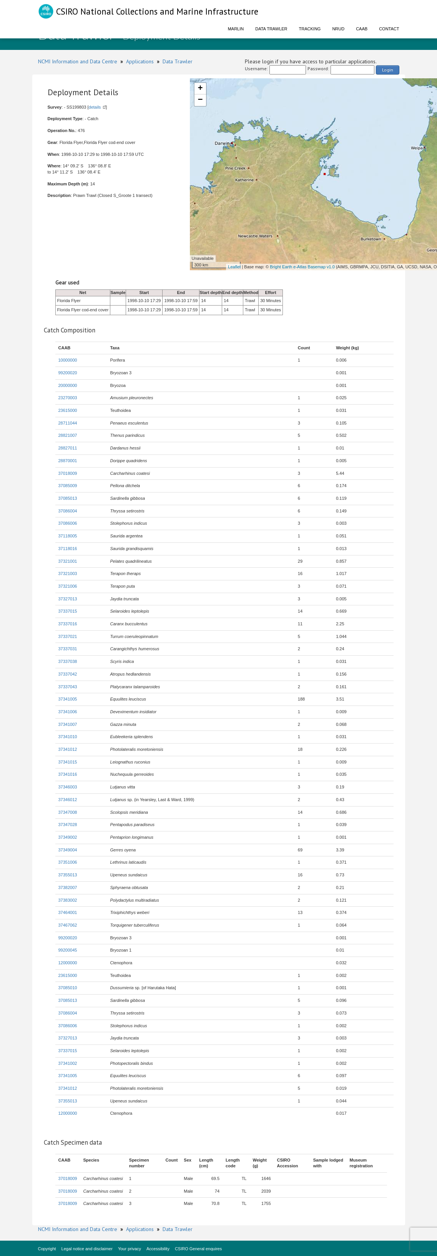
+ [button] (200, 88)
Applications (140, 61)
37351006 (67, 862)
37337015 (67, 611)
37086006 (67, 523)
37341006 (67, 711)
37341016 (67, 774)
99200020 (67, 372)
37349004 (67, 850)
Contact (389, 28)
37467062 (67, 925)
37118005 (67, 536)
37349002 (67, 837)
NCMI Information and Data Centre (77, 61)
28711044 (67, 423)
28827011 (67, 448)
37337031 (67, 648)
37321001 (67, 561)
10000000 (67, 360)
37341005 (67, 699)
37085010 (67, 987)
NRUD (338, 28)
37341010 (67, 736)
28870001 (67, 460)
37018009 (67, 473)
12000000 (67, 962)
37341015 (67, 762)
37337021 (67, 636)
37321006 (67, 586)
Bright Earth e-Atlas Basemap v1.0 (302, 266)
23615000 (67, 410)
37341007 (67, 724)
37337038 (67, 661)
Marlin (236, 28)
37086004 (67, 511)
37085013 (67, 498)
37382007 (67, 887)
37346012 (67, 799)
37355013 (67, 875)
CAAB (361, 28)
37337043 (67, 686)
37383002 (67, 900)
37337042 (67, 674)
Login (387, 70)
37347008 (67, 812)
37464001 (67, 912)
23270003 (67, 397)
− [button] (200, 100)
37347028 (67, 824)
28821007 (67, 435)
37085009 (67, 485)
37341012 (67, 749)
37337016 (67, 623)
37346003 (67, 787)
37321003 (67, 573)
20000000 (67, 385)
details (95, 107)
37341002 (67, 1063)
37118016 (67, 548)
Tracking (310, 28)
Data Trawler (271, 28)
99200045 (67, 950)
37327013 (67, 599)
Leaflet (234, 266)
